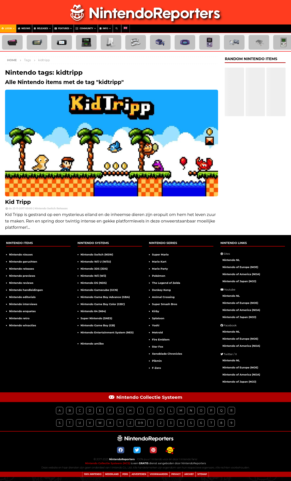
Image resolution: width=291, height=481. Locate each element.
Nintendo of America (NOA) (241, 274)
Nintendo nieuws (21, 254)
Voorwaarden (159, 474)
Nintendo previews (22, 275)
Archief (189, 474)
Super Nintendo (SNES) (96, 318)
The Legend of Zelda (166, 282)
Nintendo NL (231, 260)
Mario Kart (159, 261)
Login (7, 28)
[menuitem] (125, 28)
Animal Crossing (163, 297)
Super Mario (160, 254)
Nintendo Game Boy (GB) (98, 325)
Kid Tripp (18, 202)
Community (84, 28)
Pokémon (158, 275)
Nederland (112, 474)
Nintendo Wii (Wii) (93, 275)
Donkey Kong (161, 290)
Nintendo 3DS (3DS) (94, 268)
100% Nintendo (92, 474)
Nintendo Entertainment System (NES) (107, 332)
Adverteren (139, 474)
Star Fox (157, 346)
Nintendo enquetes (22, 311)
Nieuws (24, 28)
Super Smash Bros (164, 304)
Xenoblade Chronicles (167, 353)
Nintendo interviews (23, 304)
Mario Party (160, 268)
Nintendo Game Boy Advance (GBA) (105, 297)
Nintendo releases (21, 268)
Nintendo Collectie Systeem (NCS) (107, 463)
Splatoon (158, 318)
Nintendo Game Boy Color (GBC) (103, 304)
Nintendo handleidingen (26, 290)
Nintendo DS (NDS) (94, 282)
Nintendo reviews (21, 282)
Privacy (176, 474)
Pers (125, 474)
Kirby (155, 311)
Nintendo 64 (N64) (93, 311)
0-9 (140, 423)
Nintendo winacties (22, 325)
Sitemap (202, 474)
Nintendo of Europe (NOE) (240, 267)
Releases (41, 28)
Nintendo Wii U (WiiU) (96, 261)
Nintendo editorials (22, 297)
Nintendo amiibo (92, 343)
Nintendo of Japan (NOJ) (239, 281)
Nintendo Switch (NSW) (97, 254)
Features (62, 28)
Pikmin (157, 360)
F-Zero (156, 367)
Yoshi (155, 325)
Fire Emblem (161, 339)
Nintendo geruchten (23, 261)
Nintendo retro (19, 318)
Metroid (157, 332)
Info (104, 28)
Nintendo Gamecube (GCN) (99, 290)
